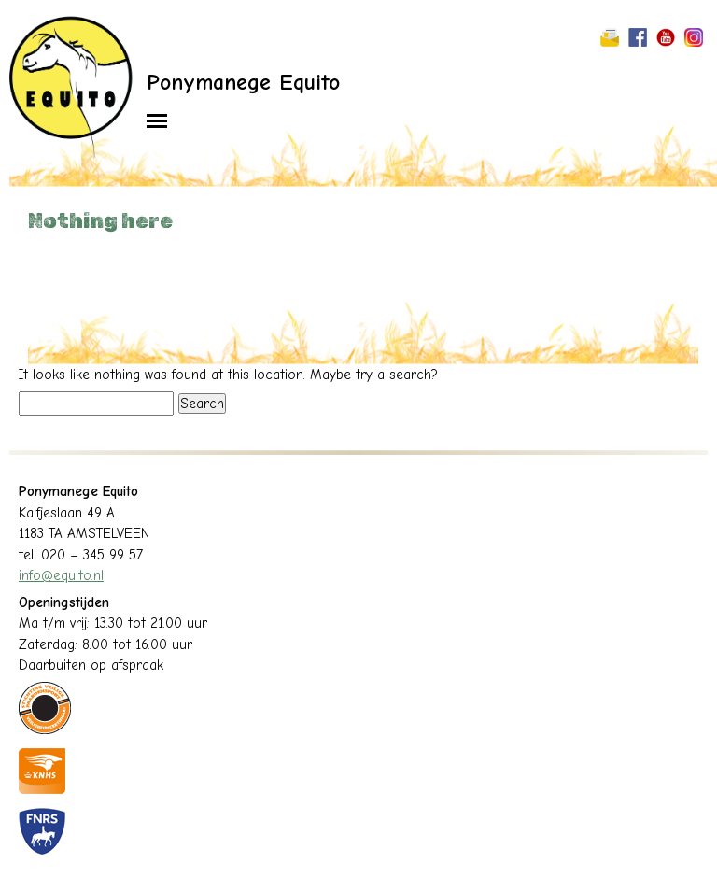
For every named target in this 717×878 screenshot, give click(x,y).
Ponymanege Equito (243, 82)
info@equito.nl (61, 575)
